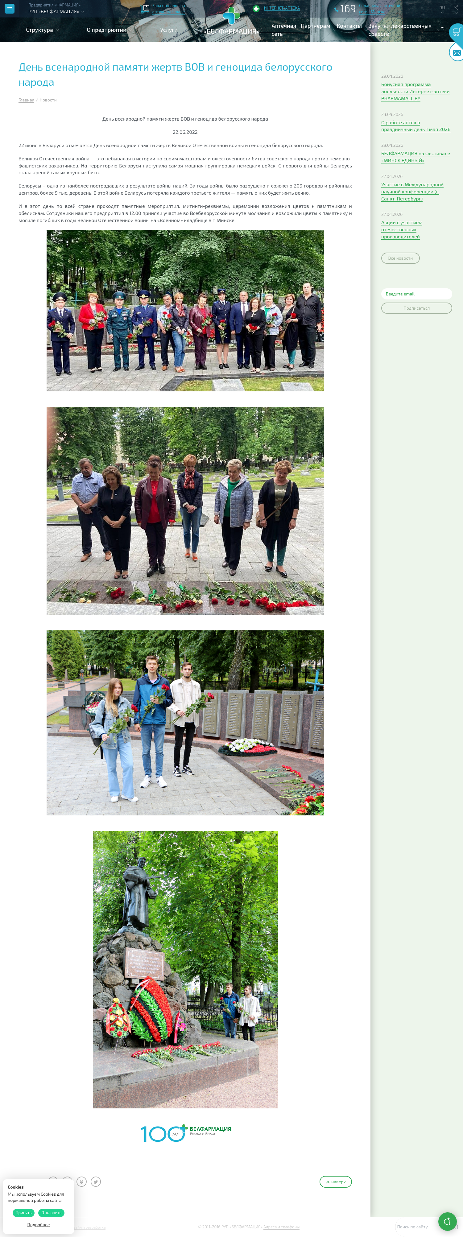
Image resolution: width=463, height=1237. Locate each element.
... (442, 25)
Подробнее (38, 1224)
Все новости (400, 258)
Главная (26, 99)
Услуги (169, 29)
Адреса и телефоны (281, 1226)
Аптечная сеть (284, 29)
